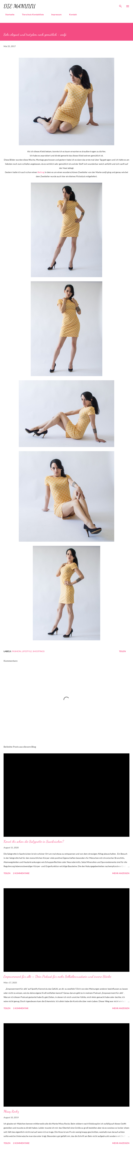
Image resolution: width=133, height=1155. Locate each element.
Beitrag (41, 172)
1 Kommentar (20, 1008)
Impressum (55, 14)
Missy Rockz (11, 1111)
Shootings (38, 651)
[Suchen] (120, 5)
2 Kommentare (21, 873)
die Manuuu (19, 6)
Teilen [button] (122, 651)
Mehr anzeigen (120, 873)
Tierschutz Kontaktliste (31, 14)
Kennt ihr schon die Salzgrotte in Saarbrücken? (34, 841)
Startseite (8, 14)
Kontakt (71, 14)
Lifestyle (27, 651)
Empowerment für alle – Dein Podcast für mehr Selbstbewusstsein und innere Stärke (57, 976)
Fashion (16, 651)
